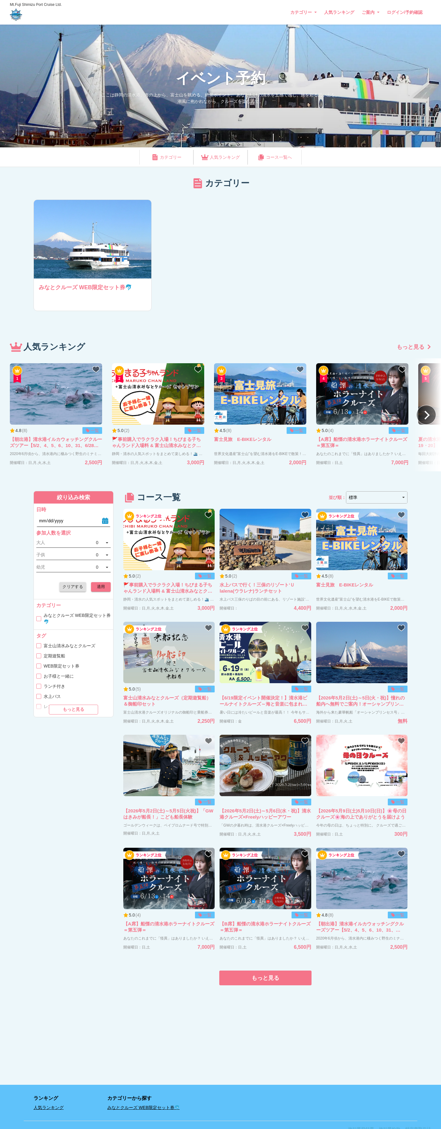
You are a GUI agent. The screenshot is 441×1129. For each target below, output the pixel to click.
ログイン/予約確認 (405, 12)
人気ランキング (339, 12)
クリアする (72, 587)
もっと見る (410, 347)
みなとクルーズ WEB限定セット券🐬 (143, 1107)
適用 (101, 587)
